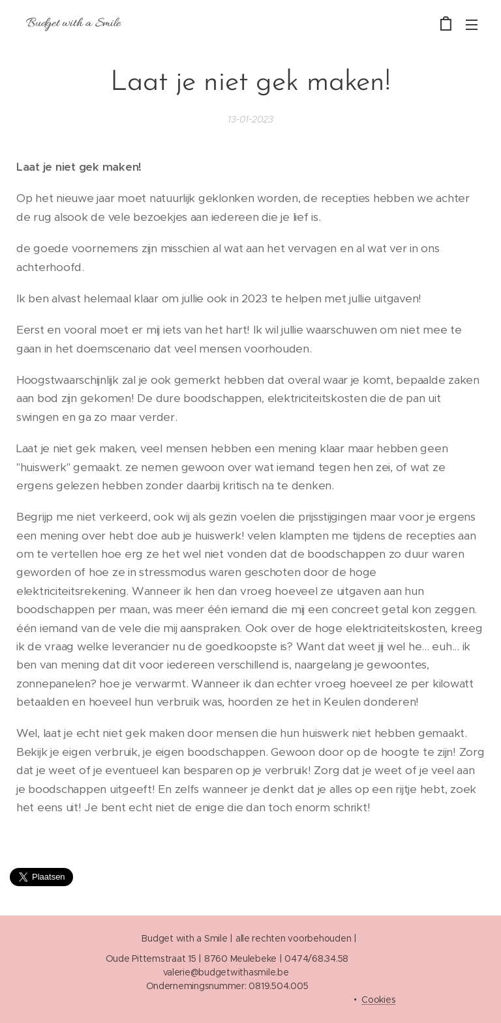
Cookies (378, 999)
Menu (472, 24)
